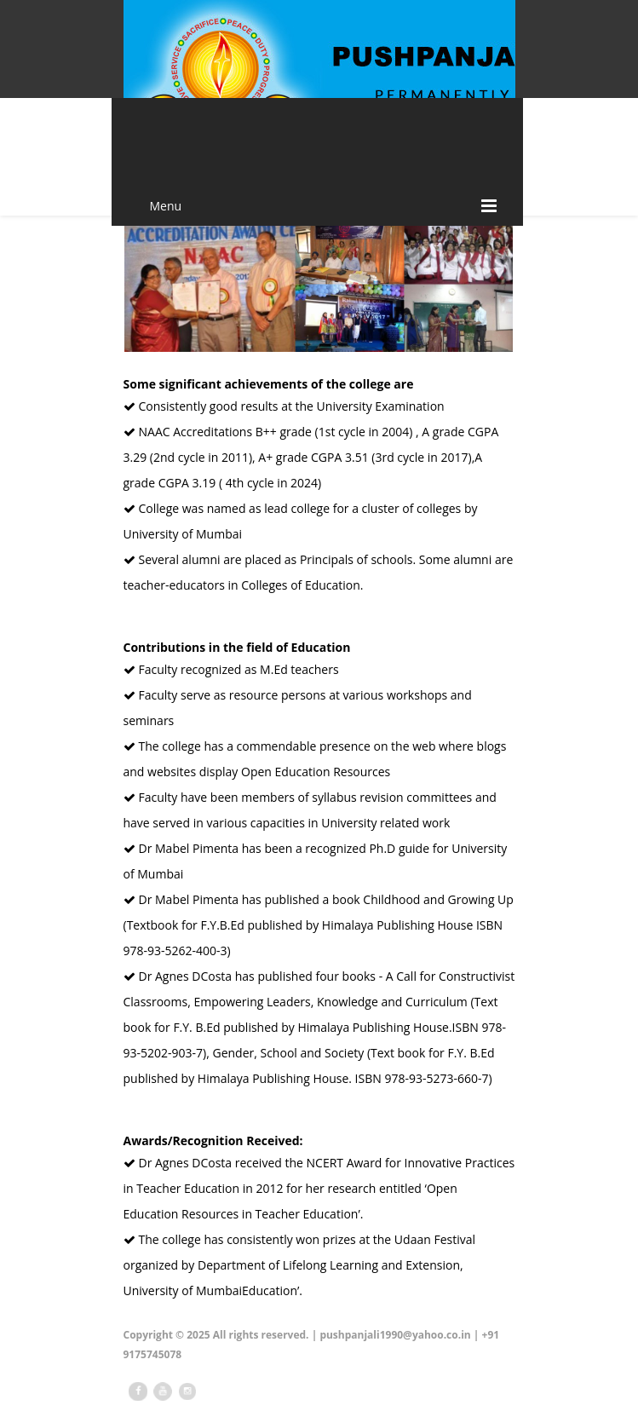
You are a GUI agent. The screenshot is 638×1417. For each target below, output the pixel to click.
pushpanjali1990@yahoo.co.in (394, 1335)
